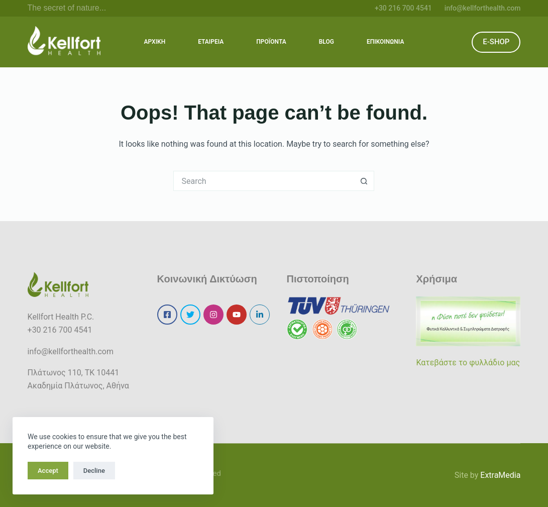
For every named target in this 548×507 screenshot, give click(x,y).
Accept (48, 470)
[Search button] (364, 181)
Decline (94, 470)
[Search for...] (263, 181)
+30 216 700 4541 (403, 8)
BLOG (326, 41)
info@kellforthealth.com (483, 8)
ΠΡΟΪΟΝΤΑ (271, 41)
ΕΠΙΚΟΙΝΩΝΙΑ (385, 41)
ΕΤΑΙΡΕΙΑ (211, 41)
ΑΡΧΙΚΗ (155, 41)
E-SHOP (496, 41)
